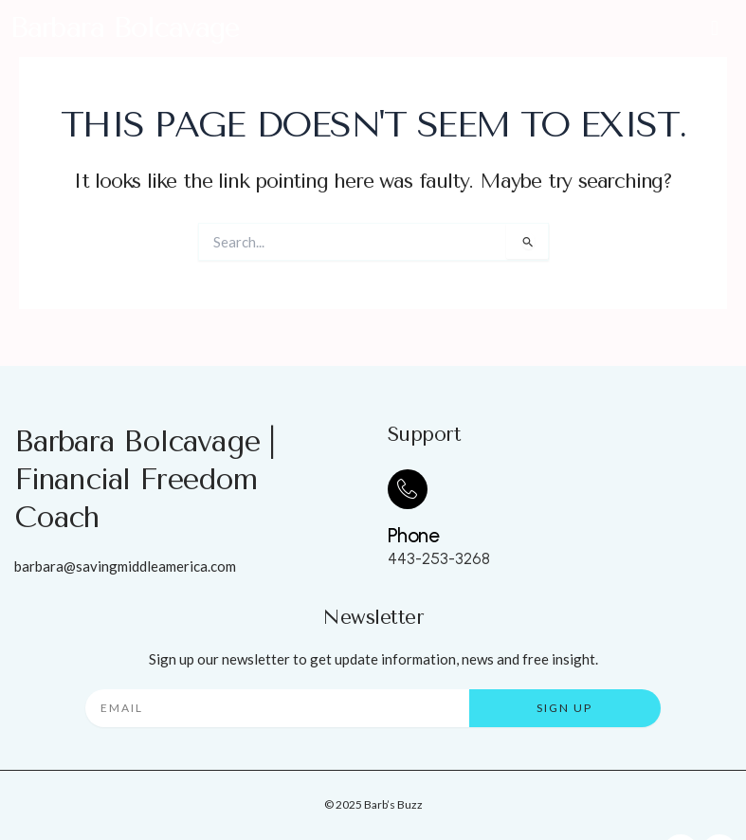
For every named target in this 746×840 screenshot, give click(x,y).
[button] (714, 27)
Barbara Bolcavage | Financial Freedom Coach (144, 480)
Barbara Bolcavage (124, 27)
